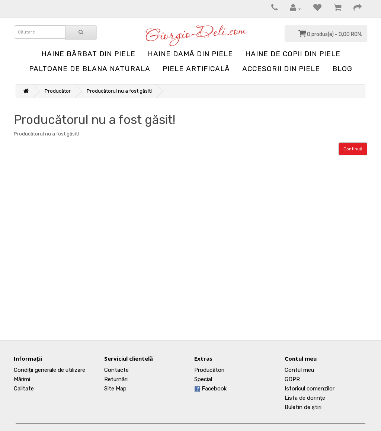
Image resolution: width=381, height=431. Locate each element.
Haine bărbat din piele (88, 54)
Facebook (210, 388)
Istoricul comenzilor (309, 388)
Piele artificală (196, 68)
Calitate (24, 388)
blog (342, 68)
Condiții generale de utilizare (49, 370)
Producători (209, 370)
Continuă (352, 148)
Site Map (115, 388)
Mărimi (22, 379)
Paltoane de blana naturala (89, 68)
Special (203, 379)
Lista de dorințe (305, 398)
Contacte (116, 370)
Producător (58, 91)
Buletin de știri (303, 407)
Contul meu (299, 370)
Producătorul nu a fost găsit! (119, 91)
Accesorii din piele (281, 68)
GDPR (292, 379)
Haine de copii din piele (292, 54)
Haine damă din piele (190, 54)
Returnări (116, 379)
